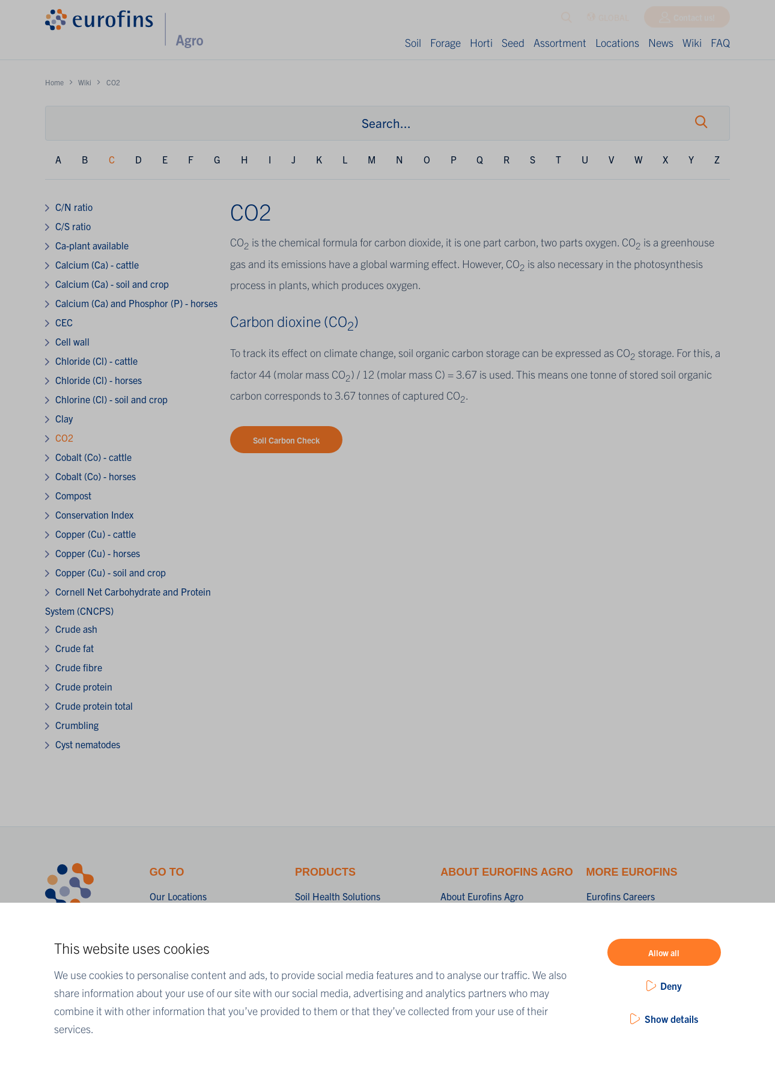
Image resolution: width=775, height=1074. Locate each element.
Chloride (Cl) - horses (98, 380)
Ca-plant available (92, 245)
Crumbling (77, 725)
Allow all (663, 952)
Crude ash (76, 629)
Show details (671, 1019)
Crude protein (83, 686)
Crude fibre (78, 667)
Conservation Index (94, 514)
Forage (445, 42)
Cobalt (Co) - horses (95, 476)
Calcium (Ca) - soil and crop (112, 284)
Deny (671, 986)
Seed (513, 42)
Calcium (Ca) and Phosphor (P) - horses (136, 303)
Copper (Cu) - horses (97, 553)
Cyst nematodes (87, 744)
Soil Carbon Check (286, 440)
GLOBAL (607, 20)
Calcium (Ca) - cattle (97, 264)
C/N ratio (74, 207)
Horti (481, 42)
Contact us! (694, 19)
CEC (64, 322)
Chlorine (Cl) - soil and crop (111, 399)
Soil (413, 42)
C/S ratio (73, 226)
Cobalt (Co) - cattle (93, 457)
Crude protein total (94, 706)
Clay (64, 418)
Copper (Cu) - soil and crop (110, 572)
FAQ (720, 42)
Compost (73, 495)
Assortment (559, 42)
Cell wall (72, 341)
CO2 (64, 438)
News (660, 42)
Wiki (692, 42)
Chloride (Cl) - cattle (96, 361)
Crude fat (74, 648)
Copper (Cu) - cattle (95, 534)
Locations (617, 42)
